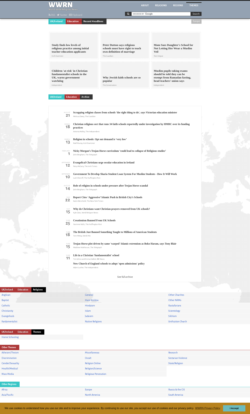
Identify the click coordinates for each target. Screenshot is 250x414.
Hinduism (90, 305)
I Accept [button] (234, 408)
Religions (161, 5)
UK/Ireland (56, 21)
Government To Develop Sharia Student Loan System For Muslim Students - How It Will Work (125, 174)
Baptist (5, 300)
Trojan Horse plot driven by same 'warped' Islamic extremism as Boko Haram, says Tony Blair (124, 243)
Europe (196, 21)
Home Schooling (10, 337)
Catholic (6, 305)
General (89, 295)
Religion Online (93, 363)
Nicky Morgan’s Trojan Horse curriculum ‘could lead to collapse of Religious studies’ (119, 151)
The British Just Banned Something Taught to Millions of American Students (115, 232)
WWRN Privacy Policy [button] (207, 408)
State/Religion (175, 363)
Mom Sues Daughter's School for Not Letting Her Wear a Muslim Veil (173, 48)
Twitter (62, 15)
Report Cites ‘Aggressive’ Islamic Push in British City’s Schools (107, 197)
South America (175, 395)
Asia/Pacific (7, 395)
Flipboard (75, 15)
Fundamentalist (9, 321)
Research (173, 352)
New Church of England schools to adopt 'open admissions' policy (109, 263)
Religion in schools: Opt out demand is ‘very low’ (100, 139)
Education (73, 21)
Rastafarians (174, 305)
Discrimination (9, 358)
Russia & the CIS (176, 389)
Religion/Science (93, 368)
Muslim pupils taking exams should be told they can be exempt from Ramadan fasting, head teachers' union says (172, 75)
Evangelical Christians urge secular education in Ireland (103, 162)
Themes (193, 5)
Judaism (89, 316)
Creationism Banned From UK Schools (94, 220)
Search (196, 14)
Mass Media (8, 374)
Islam (88, 311)
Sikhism (172, 316)
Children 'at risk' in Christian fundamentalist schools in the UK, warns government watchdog (70, 75)
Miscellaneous (92, 352)
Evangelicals (8, 316)
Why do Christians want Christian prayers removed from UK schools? (111, 209)
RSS (52, 15)
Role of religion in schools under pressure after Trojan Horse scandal (110, 185)
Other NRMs (174, 300)
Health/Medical (10, 368)
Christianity (7, 311)
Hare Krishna (92, 300)
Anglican (6, 295)
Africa (4, 389)
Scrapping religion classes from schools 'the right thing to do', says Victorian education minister (125, 112)
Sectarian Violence (177, 358)
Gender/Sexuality (10, 363)
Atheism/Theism (10, 352)
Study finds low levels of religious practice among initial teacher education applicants (70, 48)
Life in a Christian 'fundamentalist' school (96, 255)
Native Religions (93, 321)
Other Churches (176, 295)
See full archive (125, 277)
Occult (88, 358)
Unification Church (177, 321)
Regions (178, 5)
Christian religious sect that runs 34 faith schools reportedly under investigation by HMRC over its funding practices (131, 126)
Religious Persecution (95, 374)
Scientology (174, 311)
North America (92, 395)
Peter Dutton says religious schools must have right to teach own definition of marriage (122, 48)
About (145, 5)
